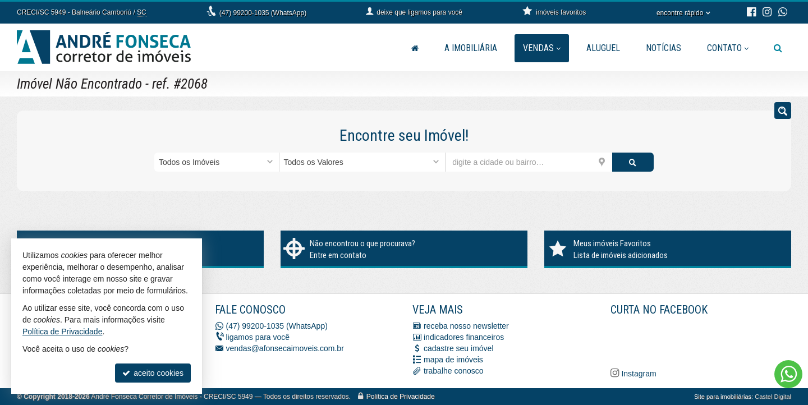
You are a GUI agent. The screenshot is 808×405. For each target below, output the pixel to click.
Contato (728, 48)
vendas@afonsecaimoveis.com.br (285, 348)
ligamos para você (258, 337)
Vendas (542, 48)
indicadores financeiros (464, 337)
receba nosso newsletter (466, 325)
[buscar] (633, 162)
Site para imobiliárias (722, 396)
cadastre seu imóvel (459, 348)
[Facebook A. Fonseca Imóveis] (694, 340)
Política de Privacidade (400, 397)
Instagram (637, 373)
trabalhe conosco (454, 370)
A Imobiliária (470, 48)
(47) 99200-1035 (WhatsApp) (262, 13)
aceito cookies (152, 373)
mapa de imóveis (453, 359)
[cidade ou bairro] (529, 162)
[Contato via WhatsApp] (788, 374)
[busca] (778, 48)
